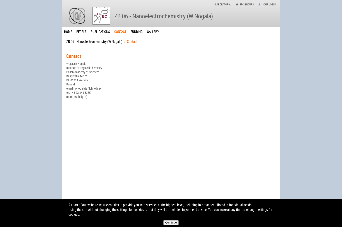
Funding (137, 31)
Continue (171, 222)
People (81, 31)
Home (68, 31)
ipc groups (247, 4)
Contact (120, 31)
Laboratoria (223, 4)
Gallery (153, 31)
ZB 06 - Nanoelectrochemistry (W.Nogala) (94, 41)
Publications (100, 31)
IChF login (269, 4)
